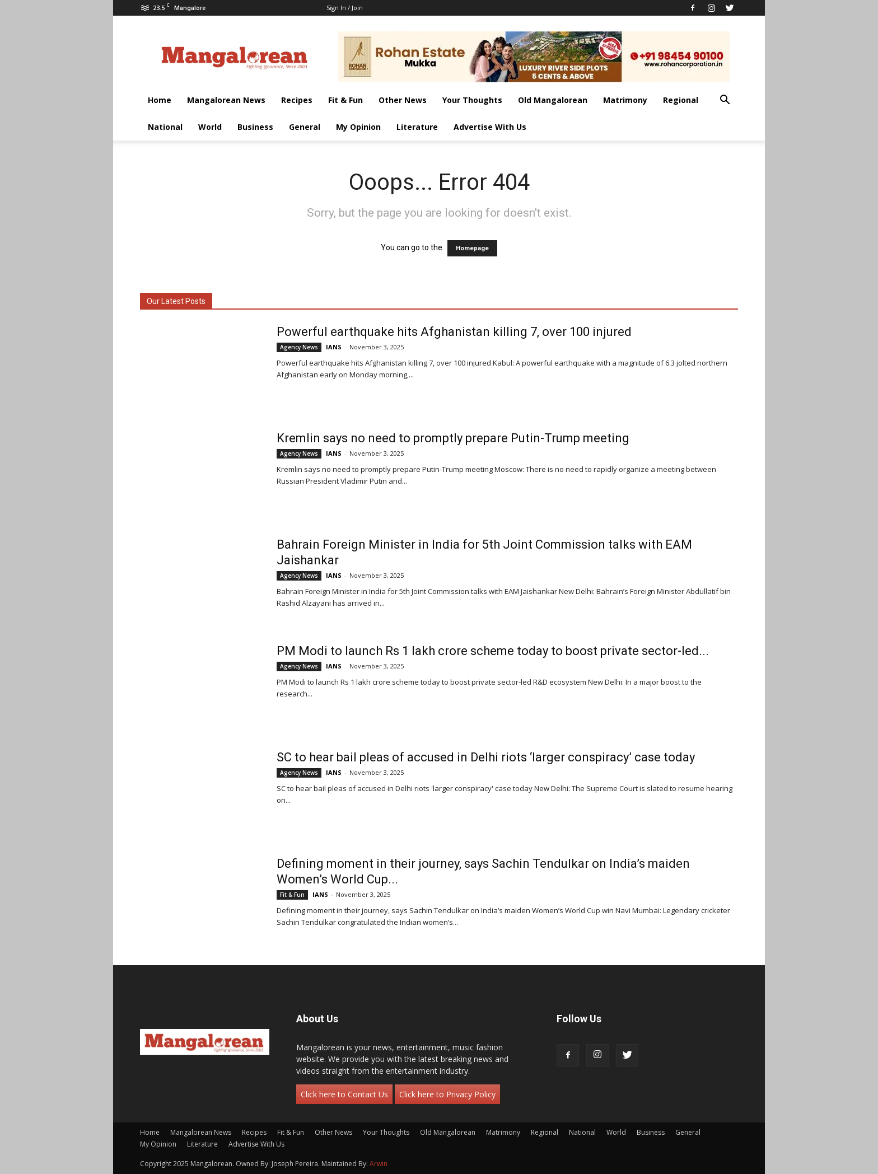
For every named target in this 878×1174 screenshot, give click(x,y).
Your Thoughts (472, 100)
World (210, 126)
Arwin (378, 1163)
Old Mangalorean (552, 100)
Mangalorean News (226, 100)
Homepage (472, 248)
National (165, 126)
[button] (724, 101)
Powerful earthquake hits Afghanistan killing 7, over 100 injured (454, 332)
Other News (403, 100)
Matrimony (625, 100)
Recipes (296, 100)
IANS (334, 347)
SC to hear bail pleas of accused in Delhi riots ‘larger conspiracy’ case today (486, 757)
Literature (417, 126)
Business (255, 126)
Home (159, 100)
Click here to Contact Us (344, 1094)
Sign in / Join (344, 7)
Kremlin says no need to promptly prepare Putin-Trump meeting (453, 438)
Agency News (299, 347)
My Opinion (358, 126)
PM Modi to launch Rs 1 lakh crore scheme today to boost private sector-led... (493, 651)
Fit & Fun (345, 100)
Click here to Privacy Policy (447, 1094)
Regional (680, 100)
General (304, 126)
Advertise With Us (490, 126)
